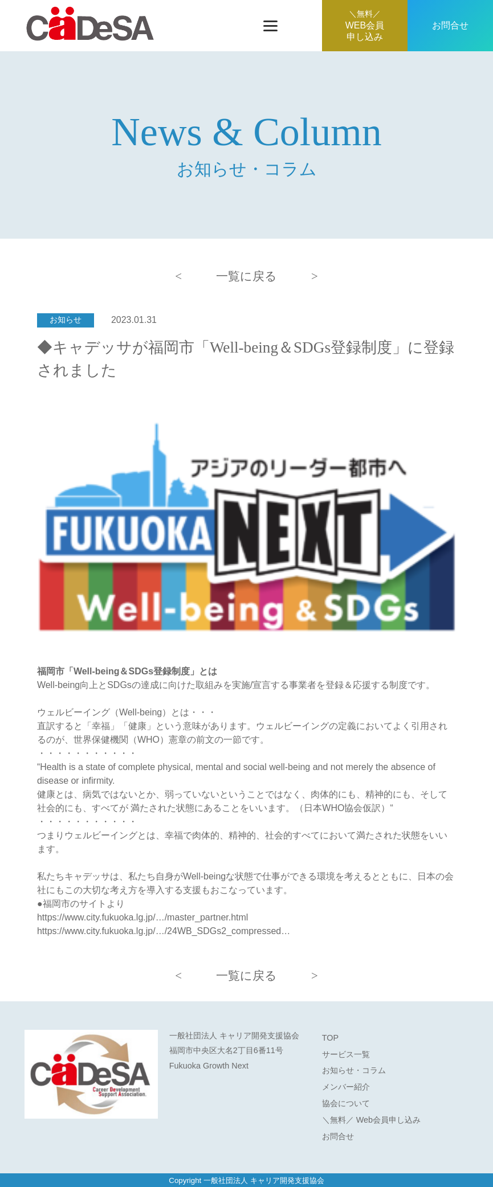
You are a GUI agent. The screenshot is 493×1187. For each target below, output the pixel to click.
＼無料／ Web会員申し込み (371, 1119)
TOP (330, 1037)
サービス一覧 (346, 1054)
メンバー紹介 (346, 1086)
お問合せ (450, 25)
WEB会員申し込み (364, 25)
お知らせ (66, 320)
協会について (346, 1103)
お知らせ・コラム (354, 1070)
